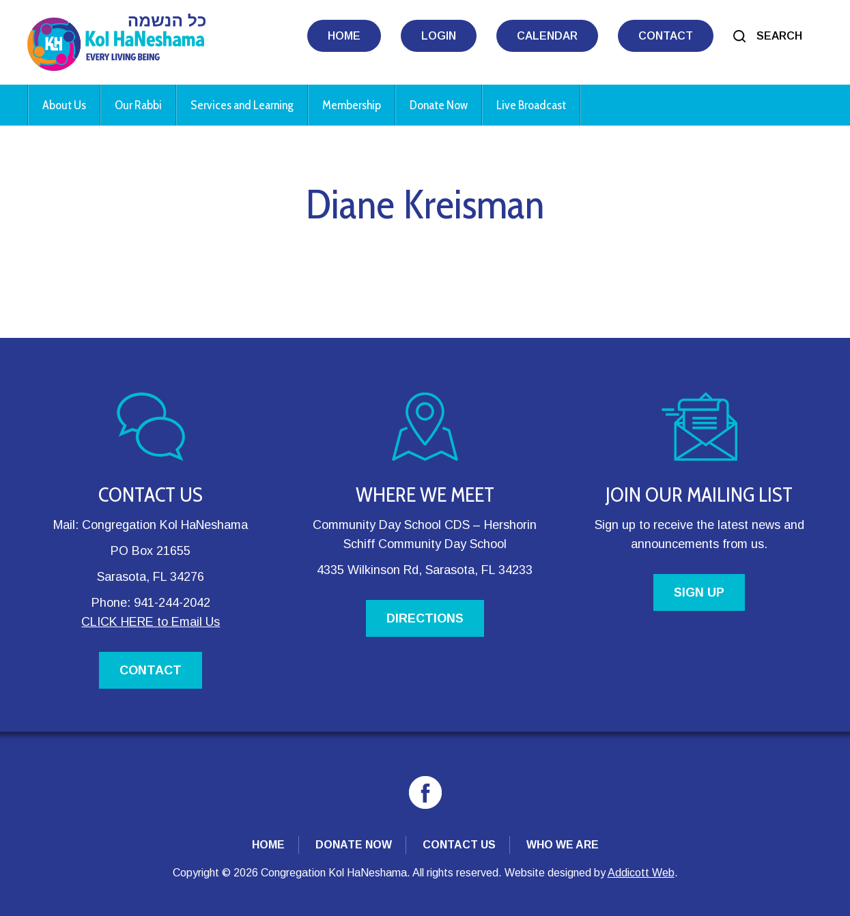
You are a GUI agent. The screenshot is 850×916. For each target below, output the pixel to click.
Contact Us (459, 844)
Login (438, 36)
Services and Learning (242, 105)
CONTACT (150, 670)
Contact (665, 36)
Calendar (547, 36)
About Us (64, 105)
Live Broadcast (531, 105)
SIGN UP (699, 592)
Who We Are (562, 844)
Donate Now (439, 105)
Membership (351, 105)
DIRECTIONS (425, 618)
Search (779, 36)
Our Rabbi (138, 105)
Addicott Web (641, 872)
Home (344, 36)
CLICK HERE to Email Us (150, 622)
